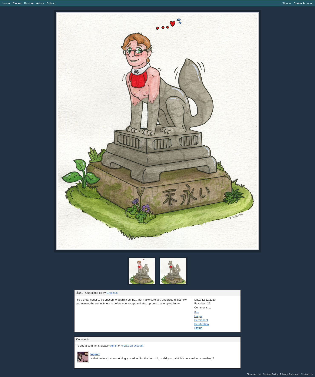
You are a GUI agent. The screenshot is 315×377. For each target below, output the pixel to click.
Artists (40, 3)
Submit (51, 3)
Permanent (201, 320)
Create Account (303, 3)
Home (6, 3)
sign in (113, 345)
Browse (28, 3)
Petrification (201, 324)
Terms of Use (254, 374)
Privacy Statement (289, 374)
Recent (17, 3)
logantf (95, 354)
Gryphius (111, 292)
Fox (196, 312)
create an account (132, 345)
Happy (198, 316)
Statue (198, 328)
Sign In (286, 3)
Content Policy (270, 374)
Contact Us (307, 374)
